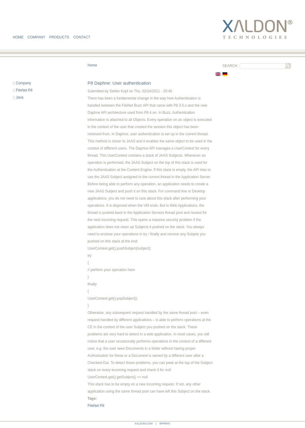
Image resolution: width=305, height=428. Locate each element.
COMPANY (36, 37)
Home (92, 65)
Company (23, 83)
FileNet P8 (24, 90)
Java (19, 97)
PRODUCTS (59, 37)
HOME (18, 37)
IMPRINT (164, 423)
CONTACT (81, 37)
